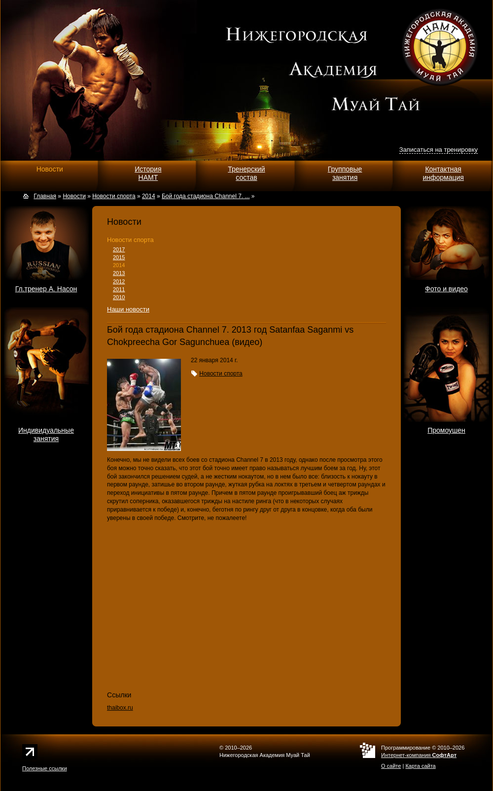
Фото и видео (446, 289)
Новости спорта (130, 239)
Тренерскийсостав (246, 173)
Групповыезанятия (345, 173)
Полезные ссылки (44, 768)
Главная (45, 196)
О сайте (391, 766)
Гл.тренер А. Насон (46, 289)
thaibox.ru (120, 707)
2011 (119, 289)
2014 (119, 265)
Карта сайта (420, 766)
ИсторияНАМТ (148, 173)
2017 (119, 249)
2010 (119, 297)
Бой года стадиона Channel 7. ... (206, 196)
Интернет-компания (419, 755)
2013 (119, 273)
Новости (49, 169)
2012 (119, 281)
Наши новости (128, 309)
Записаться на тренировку (438, 149)
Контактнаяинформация (443, 173)
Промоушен (446, 430)
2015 (119, 257)
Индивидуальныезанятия (46, 434)
